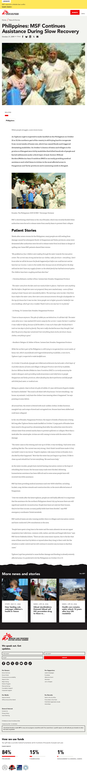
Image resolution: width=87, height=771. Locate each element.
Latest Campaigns (49, 673)
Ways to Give (5, 679)
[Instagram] (17, 663)
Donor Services (6, 673)
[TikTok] (30, 663)
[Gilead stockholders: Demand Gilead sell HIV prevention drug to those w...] (43, 600)
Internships (47, 704)
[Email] (22, 657)
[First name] (22, 653)
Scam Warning (6, 715)
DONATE (75, 12)
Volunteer (47, 679)
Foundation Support (7, 688)
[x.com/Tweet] (12, 663)
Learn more (6, 7)
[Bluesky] (8, 663)
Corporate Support (7, 690)
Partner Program (6, 684)
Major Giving (5, 681)
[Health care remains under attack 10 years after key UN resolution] (72, 600)
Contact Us (5, 711)
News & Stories (14, 20)
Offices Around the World (9, 699)
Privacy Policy (5, 713)
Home (4, 20)
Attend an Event (49, 677)
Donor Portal (5, 675)
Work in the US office (50, 697)
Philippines (10, 120)
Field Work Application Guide (52, 702)
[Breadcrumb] (43, 19)
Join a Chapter (48, 681)
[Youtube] (21, 663)
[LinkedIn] (25, 663)
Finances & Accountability (9, 677)
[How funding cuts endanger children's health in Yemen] (15, 600)
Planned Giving (6, 686)
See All (82, 573)
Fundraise (47, 675)
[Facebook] (3, 663)
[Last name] (64, 653)
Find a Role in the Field (51, 699)
